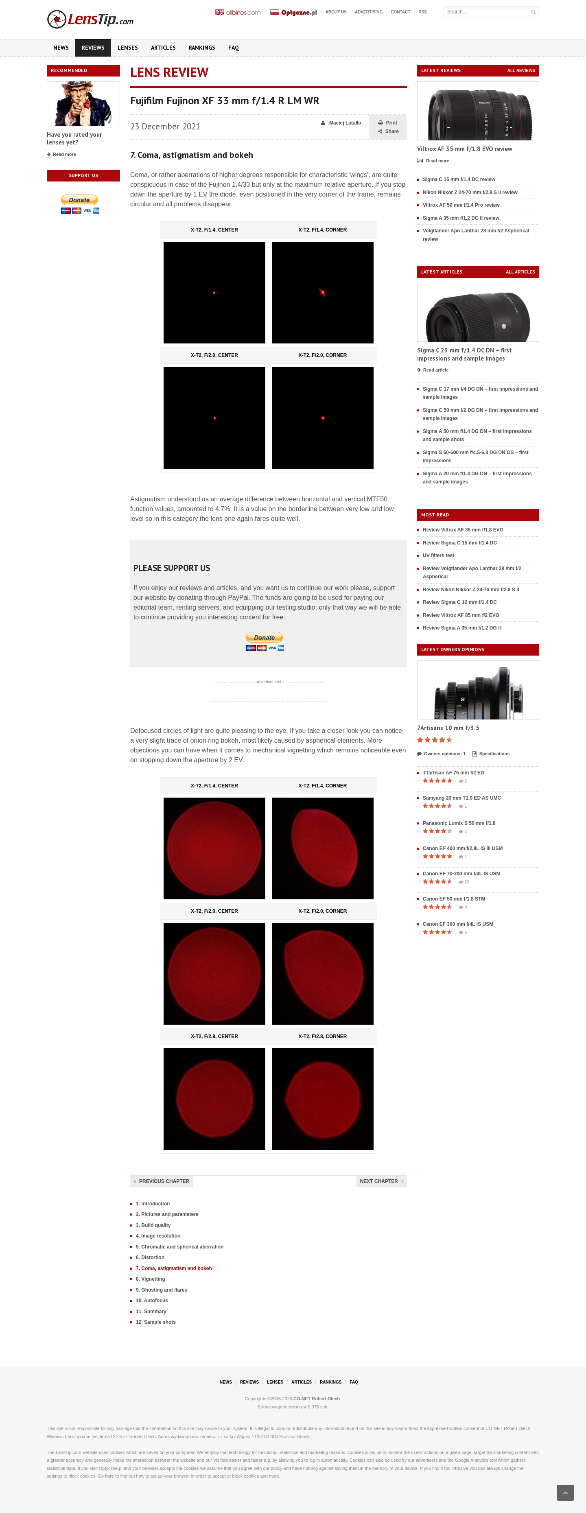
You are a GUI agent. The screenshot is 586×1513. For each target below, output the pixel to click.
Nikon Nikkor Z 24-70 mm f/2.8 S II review (470, 192)
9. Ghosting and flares (161, 1290)
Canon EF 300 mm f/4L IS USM (458, 924)
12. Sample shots (156, 1322)
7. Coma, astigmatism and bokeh (174, 1268)
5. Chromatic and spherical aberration (179, 1247)
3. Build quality (153, 1225)
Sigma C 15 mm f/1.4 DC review (459, 179)
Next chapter (381, 1181)
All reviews (521, 70)
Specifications (491, 754)
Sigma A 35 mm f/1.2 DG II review (461, 218)
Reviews (93, 47)
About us (336, 12)
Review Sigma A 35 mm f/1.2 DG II (462, 628)
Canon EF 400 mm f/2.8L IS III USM (463, 848)
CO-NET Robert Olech (316, 1398)
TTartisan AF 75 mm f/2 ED (453, 773)
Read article (432, 370)
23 (464, 882)
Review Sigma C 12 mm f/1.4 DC (460, 602)
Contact (400, 12)
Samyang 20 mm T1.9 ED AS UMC (462, 798)
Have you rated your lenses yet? (74, 138)
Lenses (128, 47)
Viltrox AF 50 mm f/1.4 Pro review (461, 205)
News (61, 47)
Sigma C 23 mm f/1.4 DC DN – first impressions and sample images (464, 354)
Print (387, 123)
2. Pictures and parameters (167, 1214)
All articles (520, 272)
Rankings (202, 47)
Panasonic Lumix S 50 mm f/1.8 (459, 823)
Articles (163, 47)
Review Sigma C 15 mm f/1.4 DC (460, 543)
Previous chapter (161, 1181)
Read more (61, 155)
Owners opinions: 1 (441, 754)
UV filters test (438, 555)
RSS (422, 12)
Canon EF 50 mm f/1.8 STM (454, 899)
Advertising (369, 12)
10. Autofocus (152, 1300)
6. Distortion (150, 1257)
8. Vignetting (150, 1279)
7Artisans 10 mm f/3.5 (448, 728)
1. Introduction (153, 1204)
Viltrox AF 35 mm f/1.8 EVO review (464, 149)
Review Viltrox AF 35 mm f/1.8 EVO (463, 530)
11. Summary (151, 1311)
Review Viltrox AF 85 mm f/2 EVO (461, 615)
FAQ (233, 47)
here (109, 1476)
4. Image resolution (158, 1236)
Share (388, 131)
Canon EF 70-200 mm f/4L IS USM (462, 874)
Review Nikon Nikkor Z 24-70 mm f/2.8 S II (471, 590)
